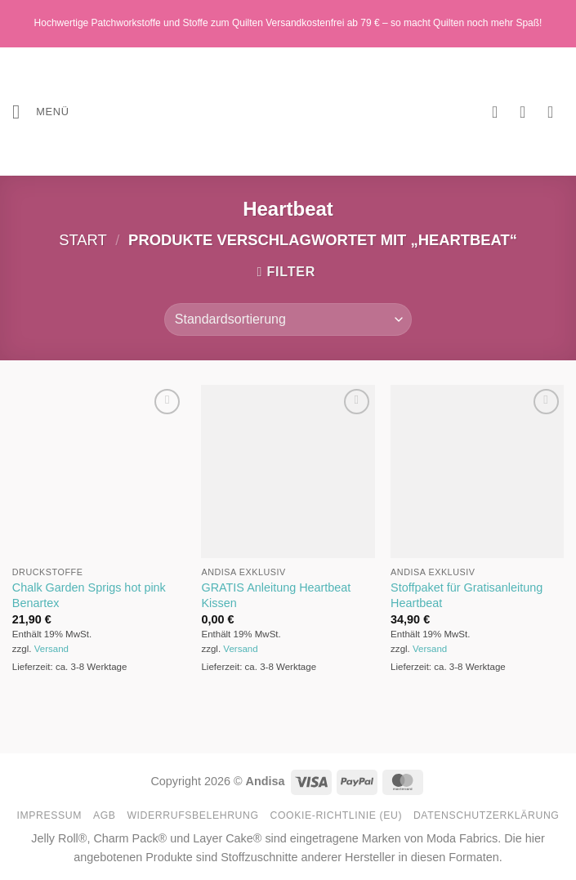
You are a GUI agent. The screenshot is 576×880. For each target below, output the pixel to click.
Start (83, 239)
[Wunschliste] (500, 112)
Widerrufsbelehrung (192, 815)
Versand (51, 649)
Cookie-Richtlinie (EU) (336, 815)
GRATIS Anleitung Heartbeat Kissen (276, 595)
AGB (104, 815)
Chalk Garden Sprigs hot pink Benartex (89, 595)
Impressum (50, 815)
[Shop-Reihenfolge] (288, 319)
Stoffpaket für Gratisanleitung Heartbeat (467, 595)
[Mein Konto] (528, 112)
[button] (40, 112)
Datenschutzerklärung (486, 815)
